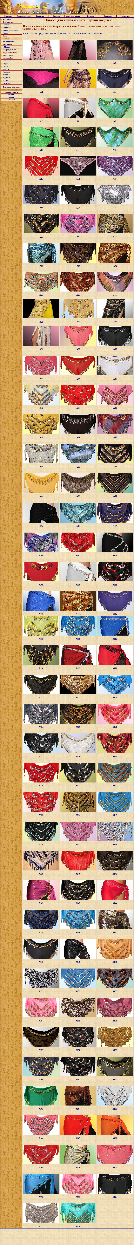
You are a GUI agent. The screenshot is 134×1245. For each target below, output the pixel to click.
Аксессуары (8, 55)
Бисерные (8, 44)
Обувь (5, 63)
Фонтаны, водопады (11, 87)
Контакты (125, 16)
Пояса (5, 33)
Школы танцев (11, 92)
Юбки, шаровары (10, 30)
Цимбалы (7, 61)
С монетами (9, 41)
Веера (5, 80)
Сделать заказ (73, 16)
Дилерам (90, 16)
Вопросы (108, 16)
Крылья (6, 72)
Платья (6, 25)
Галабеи (6, 27)
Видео (5, 75)
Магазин (8, 16)
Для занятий (8, 22)
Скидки (56, 16)
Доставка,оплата (24, 16)
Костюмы (7, 19)
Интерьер (7, 83)
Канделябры (8, 58)
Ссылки (11, 99)
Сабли (5, 66)
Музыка (6, 77)
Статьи (11, 95)
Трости (6, 69)
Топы (5, 36)
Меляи (7, 47)
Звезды (11, 97)
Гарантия (40, 16)
